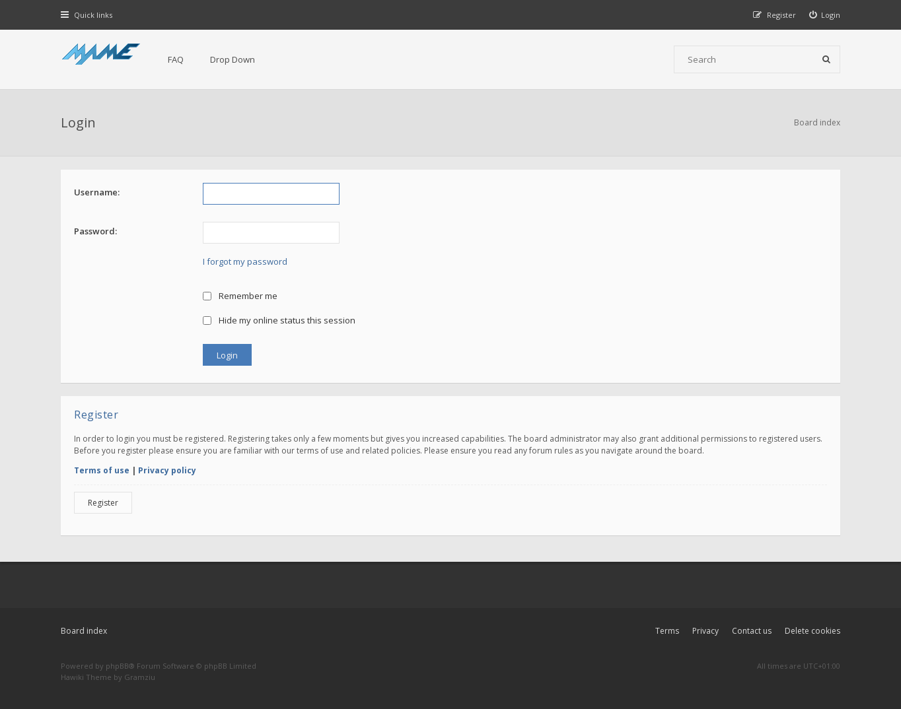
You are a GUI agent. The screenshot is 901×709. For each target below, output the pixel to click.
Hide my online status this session (279, 320)
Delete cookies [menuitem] (812, 630)
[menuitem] (825, 15)
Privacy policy (167, 470)
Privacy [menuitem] (705, 630)
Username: (97, 192)
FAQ (176, 59)
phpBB (117, 666)
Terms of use (101, 470)
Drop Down (232, 59)
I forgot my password (245, 261)
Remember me (240, 296)
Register (103, 502)
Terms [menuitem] (667, 630)
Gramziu (139, 677)
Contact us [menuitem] (752, 630)
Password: (95, 231)
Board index (84, 630)
